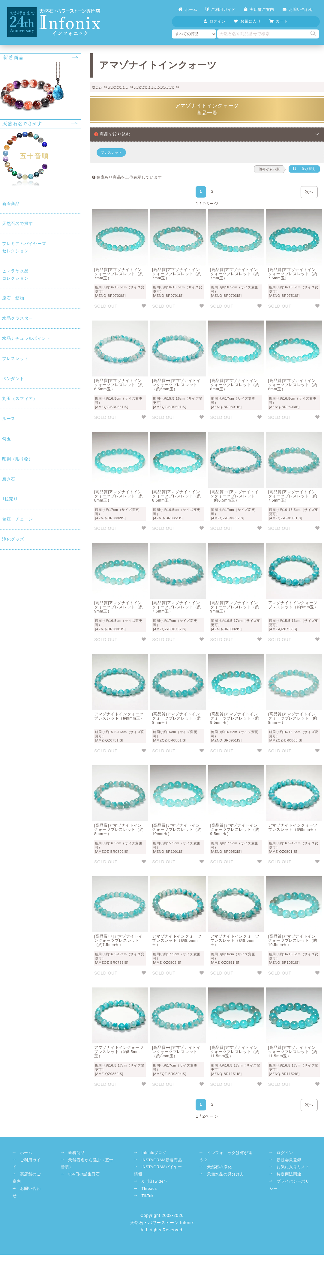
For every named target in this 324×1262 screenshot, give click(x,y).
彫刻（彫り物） (17, 458)
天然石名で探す (17, 223)
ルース (8, 418)
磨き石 (8, 479)
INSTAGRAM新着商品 (162, 1160)
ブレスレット (15, 358)
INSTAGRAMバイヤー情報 (158, 1170)
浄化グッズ (13, 539)
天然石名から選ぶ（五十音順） (87, 1163)
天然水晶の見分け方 (225, 1174)
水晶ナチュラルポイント (26, 338)
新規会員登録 (289, 1160)
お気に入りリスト (293, 1167)
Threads (149, 1189)
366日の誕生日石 (84, 1174)
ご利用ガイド (221, 9)
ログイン (285, 1153)
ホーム (187, 9)
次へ (309, 192)
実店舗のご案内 (26, 1178)
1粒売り (10, 498)
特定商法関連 (289, 1174)
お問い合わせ (298, 9)
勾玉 (6, 438)
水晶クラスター (17, 318)
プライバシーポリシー (289, 1185)
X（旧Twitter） (155, 1181)
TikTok (148, 1196)
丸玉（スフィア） (20, 398)
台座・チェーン (17, 519)
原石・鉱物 (13, 298)
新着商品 (11, 203)
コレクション (40, 274)
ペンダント (13, 378)
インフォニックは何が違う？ (226, 1156)
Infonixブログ (154, 1153)
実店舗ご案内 (259, 9)
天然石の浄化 (219, 1167)
